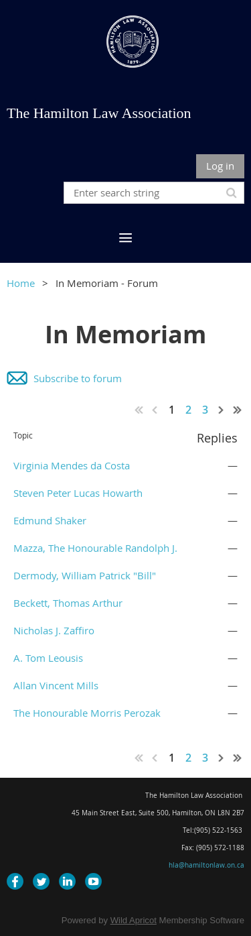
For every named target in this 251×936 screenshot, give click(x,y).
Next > (221, 409)
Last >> (237, 409)
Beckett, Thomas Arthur (67, 602)
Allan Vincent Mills (55, 685)
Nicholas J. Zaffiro (53, 630)
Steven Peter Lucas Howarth (78, 493)
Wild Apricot (133, 920)
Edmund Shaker (49, 520)
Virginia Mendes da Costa (71, 465)
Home (21, 283)
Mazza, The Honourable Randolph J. (95, 547)
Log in (220, 165)
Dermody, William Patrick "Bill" (84, 575)
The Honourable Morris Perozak (87, 712)
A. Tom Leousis (48, 657)
